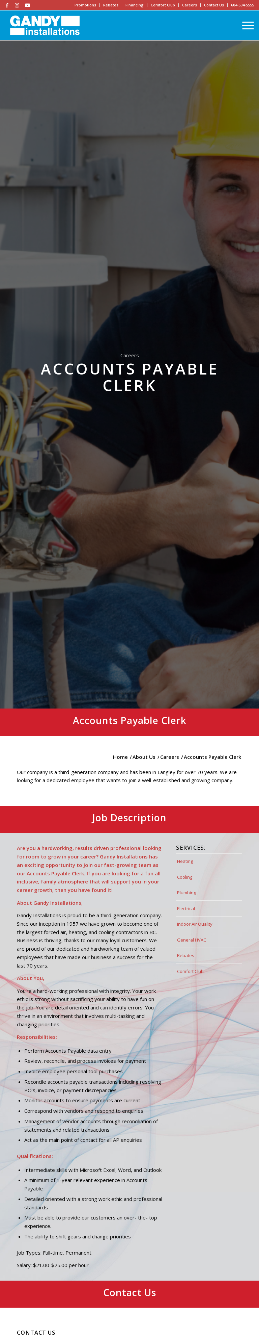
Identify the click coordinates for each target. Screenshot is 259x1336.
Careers (189, 4)
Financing (134, 4)
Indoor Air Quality (194, 924)
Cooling (184, 877)
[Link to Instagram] (17, 5)
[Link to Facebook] (7, 5)
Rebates (110, 4)
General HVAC (191, 940)
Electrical (186, 908)
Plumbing (186, 893)
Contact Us (214, 4)
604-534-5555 (242, 4)
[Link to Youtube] (27, 5)
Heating (185, 861)
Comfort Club (163, 4)
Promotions (85, 4)
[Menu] (246, 25)
